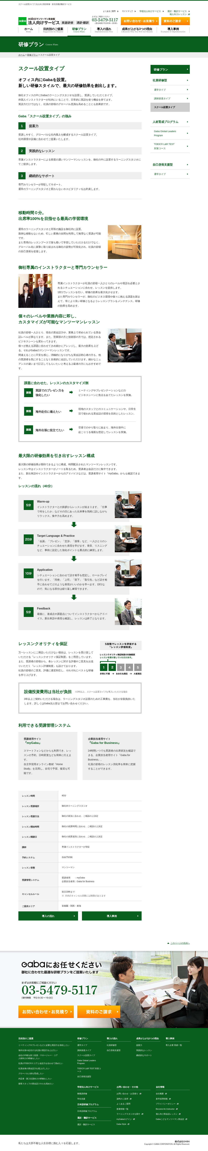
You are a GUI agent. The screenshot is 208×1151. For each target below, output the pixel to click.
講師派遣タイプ (162, 98)
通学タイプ (160, 89)
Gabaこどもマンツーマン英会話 (170, 1119)
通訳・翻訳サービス (177, 11)
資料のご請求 (122, 1099)
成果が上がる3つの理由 (147, 1038)
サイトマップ (127, 11)
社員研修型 (160, 80)
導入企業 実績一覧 (174, 1045)
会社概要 (160, 1094)
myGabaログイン (124, 1119)
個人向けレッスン (178, 14)
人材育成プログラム (165, 121)
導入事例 (112, 916)
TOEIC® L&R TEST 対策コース (164, 146)
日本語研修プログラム (88, 1104)
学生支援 (81, 1099)
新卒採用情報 (162, 1099)
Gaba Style (121, 1124)
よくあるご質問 (109, 11)
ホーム (21, 55)
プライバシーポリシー (166, 1104)
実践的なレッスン (144, 1050)
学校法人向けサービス (150, 11)
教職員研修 (82, 1094)
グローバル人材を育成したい (31, 1073)
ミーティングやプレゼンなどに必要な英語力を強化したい (43, 1045)
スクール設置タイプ (164, 107)
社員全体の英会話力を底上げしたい (34, 1068)
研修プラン (32, 55)
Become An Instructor (165, 1109)
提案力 (139, 1045)
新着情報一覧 (122, 1109)
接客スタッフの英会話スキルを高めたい (36, 1084)
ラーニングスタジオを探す (128, 1114)
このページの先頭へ (180, 943)
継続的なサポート (144, 1055)
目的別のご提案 (25, 1038)
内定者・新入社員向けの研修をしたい (35, 1079)
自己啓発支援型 (163, 164)
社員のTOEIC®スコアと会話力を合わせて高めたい (40, 1063)
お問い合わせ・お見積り (127, 1094)
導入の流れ (48, 916)
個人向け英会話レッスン (166, 1114)
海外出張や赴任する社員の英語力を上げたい (38, 1050)
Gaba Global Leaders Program (165, 133)
